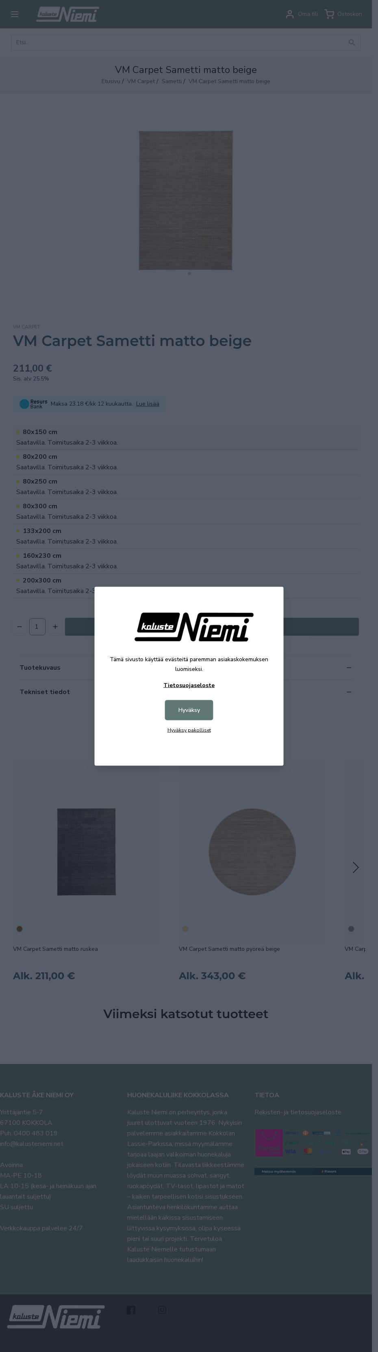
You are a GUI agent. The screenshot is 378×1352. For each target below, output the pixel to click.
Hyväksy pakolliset (189, 730)
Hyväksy (189, 710)
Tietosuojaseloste (189, 685)
